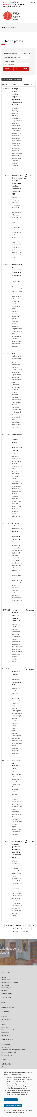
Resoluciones (5, 1032)
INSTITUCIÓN (5, 972)
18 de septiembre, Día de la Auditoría (17, 356)
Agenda (3, 1024)
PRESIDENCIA (6, 997)
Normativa (4, 990)
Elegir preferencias (11, 1100)
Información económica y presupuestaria (13, 1050)
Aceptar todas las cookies (13, 1106)
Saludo (3, 1002)
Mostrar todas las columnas (11, 79)
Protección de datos (7, 1055)
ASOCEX (3, 1067)
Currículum (4, 1005)
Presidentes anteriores (7, 1007)
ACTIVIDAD (5, 1012)
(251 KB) (29, 842)
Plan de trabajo (5, 1027)
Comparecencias (6, 1019)
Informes (4, 1016)
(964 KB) (29, 610)
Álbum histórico (6, 980)
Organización (5, 1047)
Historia (3, 977)
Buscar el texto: (8, 61)
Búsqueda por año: (10, 58)
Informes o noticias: (10, 53)
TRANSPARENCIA (7, 1039)
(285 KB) (29, 669)
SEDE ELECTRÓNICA (10, 2)
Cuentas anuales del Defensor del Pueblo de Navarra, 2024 (16, 615)
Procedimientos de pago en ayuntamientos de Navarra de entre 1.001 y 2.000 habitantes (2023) (17, 849)
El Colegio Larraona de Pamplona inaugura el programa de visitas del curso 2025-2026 (17, 97)
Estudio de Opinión (6, 993)
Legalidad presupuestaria (8, 1052)
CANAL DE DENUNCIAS (10, 6)
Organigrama (5, 985)
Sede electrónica (6, 1064)
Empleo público (5, 1044)
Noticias (3, 1022)
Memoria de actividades (8, 1030)
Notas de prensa (6, 1035)
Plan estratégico (6, 988)
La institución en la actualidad (9, 982)
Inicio (3, 27)
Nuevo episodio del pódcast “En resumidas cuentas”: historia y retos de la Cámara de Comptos (17, 442)
